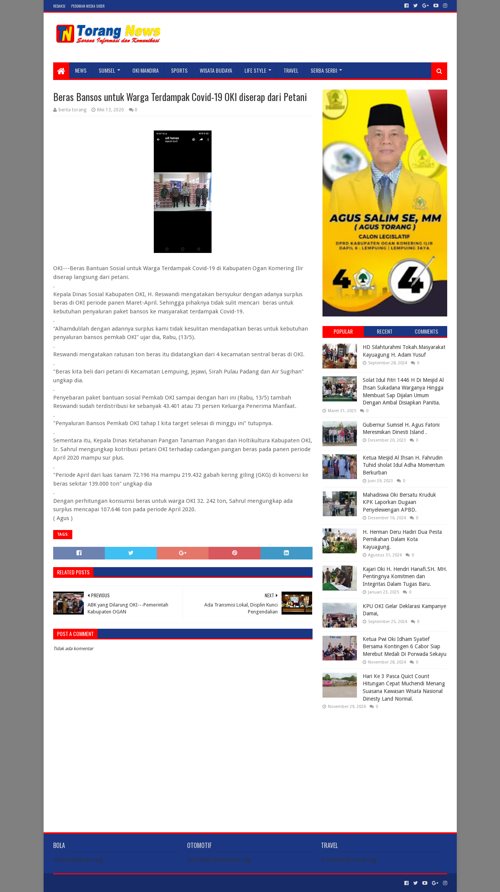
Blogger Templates (140, 883)
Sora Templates (95, 883)
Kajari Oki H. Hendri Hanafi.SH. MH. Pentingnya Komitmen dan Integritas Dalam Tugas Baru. (405, 576)
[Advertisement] (384, 764)
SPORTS (179, 70)
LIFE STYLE (255, 70)
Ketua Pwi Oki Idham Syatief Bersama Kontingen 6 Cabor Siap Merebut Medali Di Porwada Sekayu (404, 646)
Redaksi (59, 6)
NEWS (80, 70)
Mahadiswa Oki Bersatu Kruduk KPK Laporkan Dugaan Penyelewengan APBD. (399, 502)
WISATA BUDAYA (216, 70)
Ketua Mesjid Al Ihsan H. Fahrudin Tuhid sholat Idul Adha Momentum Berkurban (404, 465)
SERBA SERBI (324, 70)
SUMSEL (107, 70)
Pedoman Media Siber (87, 6)
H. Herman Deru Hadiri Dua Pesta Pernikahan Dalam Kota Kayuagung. (402, 539)
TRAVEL (290, 70)
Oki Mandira (145, 70)
